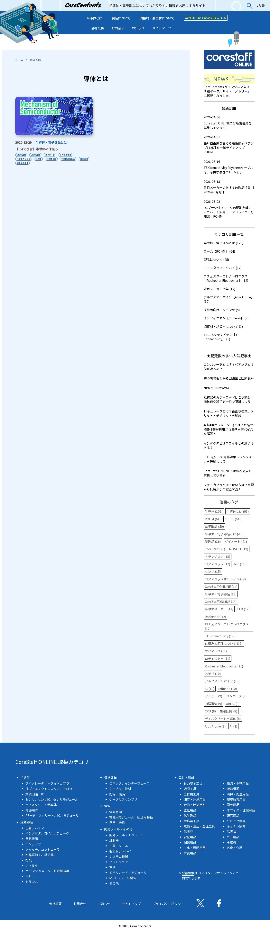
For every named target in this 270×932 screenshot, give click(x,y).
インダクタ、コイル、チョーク (47, 833)
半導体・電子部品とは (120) (223, 242)
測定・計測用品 (195, 799)
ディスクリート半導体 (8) (223, 718)
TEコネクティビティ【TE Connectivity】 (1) (221, 336)
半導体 (39, 158)
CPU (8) (210, 711)
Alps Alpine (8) (215, 726)
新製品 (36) (213, 541)
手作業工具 (191, 821)
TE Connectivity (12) (220, 636)
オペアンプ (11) (216, 651)
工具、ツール (118, 845)
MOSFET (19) (238, 549)
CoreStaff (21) (215, 549)
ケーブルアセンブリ (123, 799)
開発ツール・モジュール (126, 835)
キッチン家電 (236, 826)
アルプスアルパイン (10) (222, 681)
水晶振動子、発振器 (39, 854)
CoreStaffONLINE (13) (221, 601)
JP (258, 5)
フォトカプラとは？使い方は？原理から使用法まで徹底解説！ (229, 486)
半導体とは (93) (238, 511)
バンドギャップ (24, 158)
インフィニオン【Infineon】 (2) (226, 318)
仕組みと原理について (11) (224, 643)
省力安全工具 (193, 783)
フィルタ (31, 865)
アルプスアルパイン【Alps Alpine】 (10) (229, 299)
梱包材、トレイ (120, 851)
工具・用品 (186, 777)
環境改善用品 (236, 799)
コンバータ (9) (236, 696)
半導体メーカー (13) (219, 609)
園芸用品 (233, 804)
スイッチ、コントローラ (42, 849)
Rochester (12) (215, 616)
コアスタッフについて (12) (223, 267)
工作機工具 (191, 794)
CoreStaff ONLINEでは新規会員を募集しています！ (229, 122)
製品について (121, 18)
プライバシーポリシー (168, 903)
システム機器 (118, 856)
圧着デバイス (34, 828)
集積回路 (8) (228, 711)
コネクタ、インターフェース (129, 783)
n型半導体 (21, 154)
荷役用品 (190, 853)
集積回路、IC (34, 794)
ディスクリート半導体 (41, 804)
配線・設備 (117, 794)
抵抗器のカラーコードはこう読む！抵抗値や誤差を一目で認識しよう (229, 399)
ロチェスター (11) (217, 658)
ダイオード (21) (236, 541)
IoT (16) (240, 564)
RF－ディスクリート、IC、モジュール (52, 815)
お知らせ (138, 28)
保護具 (188, 831)
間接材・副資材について (157, 18)
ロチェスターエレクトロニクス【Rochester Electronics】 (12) (226, 278)
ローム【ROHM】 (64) (219, 251)
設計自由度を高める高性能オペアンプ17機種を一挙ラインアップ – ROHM (229, 144)
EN (263, 5)
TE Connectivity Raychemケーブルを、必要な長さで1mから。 (229, 166)
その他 (114, 883)
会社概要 (97, 28)
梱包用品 (190, 842)
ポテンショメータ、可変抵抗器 (47, 870)
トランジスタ (66, 154)
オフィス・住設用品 (241, 810)
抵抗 (28, 860)
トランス (31, 881)
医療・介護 (234, 847)
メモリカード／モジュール (128, 872)
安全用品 (190, 837)
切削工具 (190, 788)
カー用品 (233, 837)
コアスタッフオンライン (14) (225, 579)
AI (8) (233, 726)
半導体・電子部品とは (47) (224, 534)
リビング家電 (236, 821)
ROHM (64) (213, 519)
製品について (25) (216, 259)
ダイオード (50, 154)
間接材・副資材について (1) (223, 326)
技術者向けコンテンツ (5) (222, 309)
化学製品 (190, 815)
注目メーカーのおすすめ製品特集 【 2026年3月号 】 (229, 186)
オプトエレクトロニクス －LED (48, 788)
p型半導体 (35, 154)
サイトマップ (161, 28)
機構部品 (110, 777)
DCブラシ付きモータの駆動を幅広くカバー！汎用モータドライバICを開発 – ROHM (229, 209)
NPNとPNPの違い (216, 387)
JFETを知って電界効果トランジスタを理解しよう (228, 459)
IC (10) (209, 688)
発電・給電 (117, 822)
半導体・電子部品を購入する (205, 17)
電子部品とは (22, 162)
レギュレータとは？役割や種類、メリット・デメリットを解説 (229, 413)
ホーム (19, 60)
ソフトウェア (118, 861)
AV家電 (232, 831)
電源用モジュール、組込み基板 (131, 817)
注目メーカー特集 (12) (219, 288)
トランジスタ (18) (217, 556)
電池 (112, 867)
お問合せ (118, 28)
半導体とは (94, 18)
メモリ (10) (213, 673)
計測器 (114, 840)
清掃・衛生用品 (238, 794)
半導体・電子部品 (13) (221, 594)
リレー (30, 876)
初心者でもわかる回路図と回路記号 (229, 378)
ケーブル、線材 (120, 788)
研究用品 (233, 815)
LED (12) (243, 609)
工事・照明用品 (195, 847)
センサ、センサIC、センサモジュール (51, 799)
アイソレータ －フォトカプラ (47, 783)
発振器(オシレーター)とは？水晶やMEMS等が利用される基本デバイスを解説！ (228, 429)
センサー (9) (213, 696)
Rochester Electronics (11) (224, 666)
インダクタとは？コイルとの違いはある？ (229, 445)
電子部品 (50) (214, 526)
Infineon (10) (227, 688)
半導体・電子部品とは (51, 142)
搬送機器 (233, 788)
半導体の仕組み (68, 158)
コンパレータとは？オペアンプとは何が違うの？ (229, 366)
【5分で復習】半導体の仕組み (36, 149)
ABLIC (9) (233, 703)
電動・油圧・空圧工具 (199, 826)
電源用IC (31, 810)
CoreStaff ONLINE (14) (221, 586)
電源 (107, 805)
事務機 (231, 842)
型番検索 (188, 873)
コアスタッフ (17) (217, 564)
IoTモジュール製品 (122, 877)
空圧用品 (190, 810)
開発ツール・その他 (118, 829)
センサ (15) (213, 571)
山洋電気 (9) (213, 703)
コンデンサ (33, 844)
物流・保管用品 (238, 783)
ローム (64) (233, 519)
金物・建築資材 (195, 804)
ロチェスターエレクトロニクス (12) (227, 626)
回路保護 (31, 838)
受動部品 (26, 822)
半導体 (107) (214, 511)
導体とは (84, 158)
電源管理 (115, 812)
